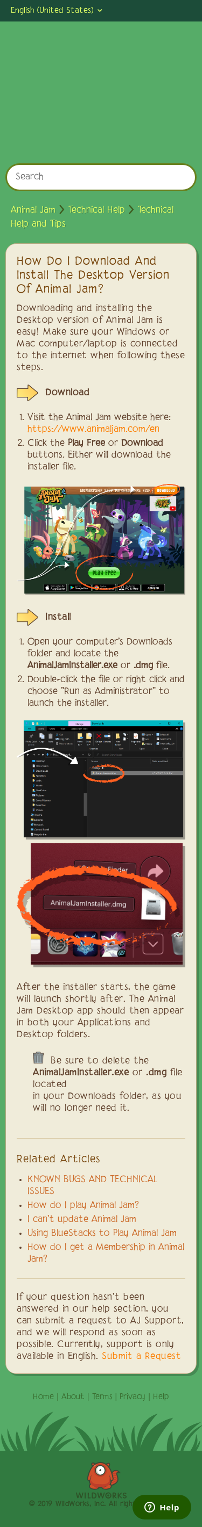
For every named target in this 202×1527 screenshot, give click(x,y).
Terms (102, 1397)
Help (161, 1397)
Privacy (132, 1397)
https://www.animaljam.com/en (93, 429)
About (73, 1397)
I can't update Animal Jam (81, 1219)
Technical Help (96, 210)
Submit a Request (141, 1356)
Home (43, 1397)
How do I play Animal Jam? (83, 1206)
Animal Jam (33, 210)
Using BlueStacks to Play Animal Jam (102, 1233)
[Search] (101, 177)
